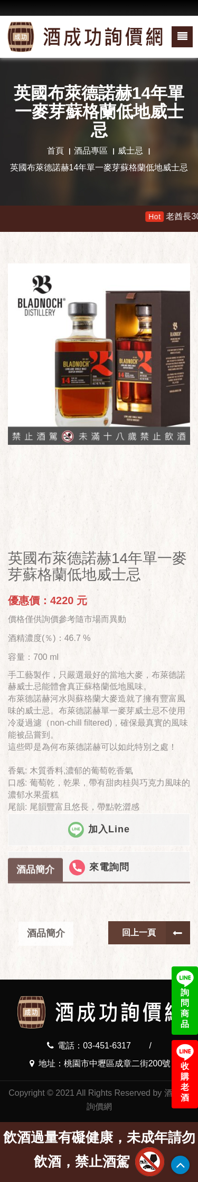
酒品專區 (91, 150)
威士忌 (130, 150)
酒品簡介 (35, 899)
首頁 (55, 150)
